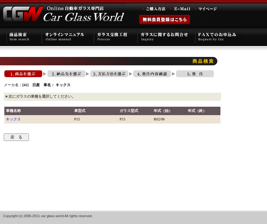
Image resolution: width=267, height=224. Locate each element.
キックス (13, 119)
